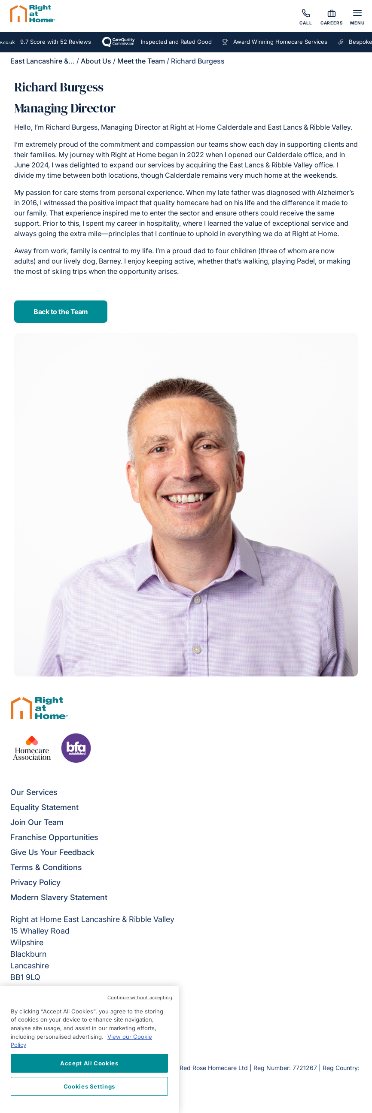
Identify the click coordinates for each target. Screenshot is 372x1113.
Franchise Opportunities (54, 837)
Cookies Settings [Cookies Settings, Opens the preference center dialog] (90, 1086)
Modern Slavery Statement (58, 897)
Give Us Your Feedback (52, 852)
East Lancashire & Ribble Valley (60, 61)
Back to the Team (61, 311)
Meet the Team (141, 61)
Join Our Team (37, 822)
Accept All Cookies (89, 1063)
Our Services (34, 792)
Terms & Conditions (46, 867)
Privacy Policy (35, 882)
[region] (89, 1049)
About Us (96, 61)
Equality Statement (44, 807)
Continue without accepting (139, 998)
